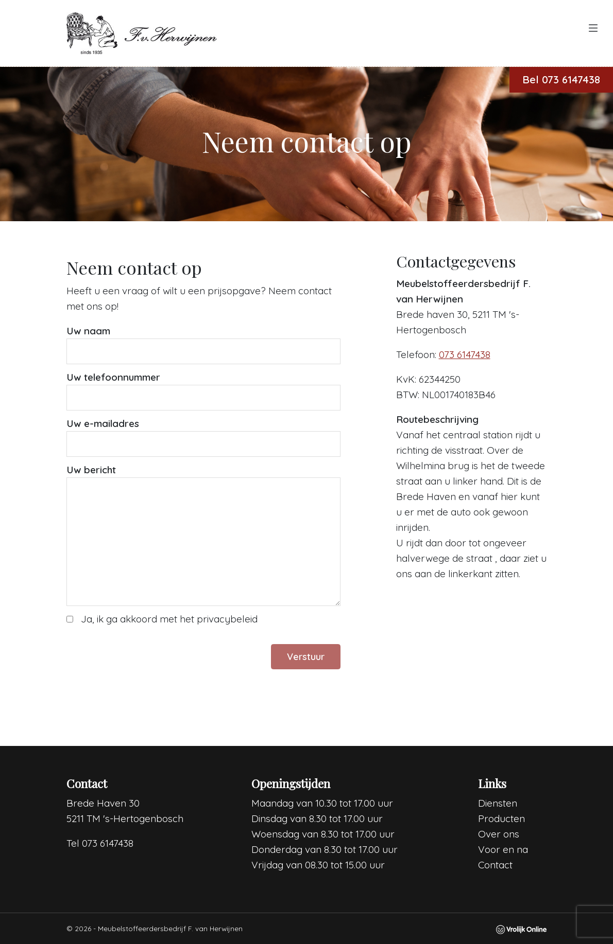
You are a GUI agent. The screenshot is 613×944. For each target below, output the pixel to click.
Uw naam (88, 331)
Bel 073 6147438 (561, 79)
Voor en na (503, 849)
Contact (495, 865)
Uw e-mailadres (102, 423)
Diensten (497, 803)
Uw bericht (91, 470)
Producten (501, 818)
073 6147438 (464, 354)
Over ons (498, 834)
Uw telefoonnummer (113, 377)
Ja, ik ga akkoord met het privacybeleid (169, 619)
